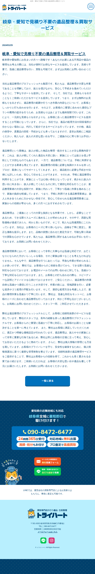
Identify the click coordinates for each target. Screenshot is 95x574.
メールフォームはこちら (47, 532)
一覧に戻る (47, 380)
